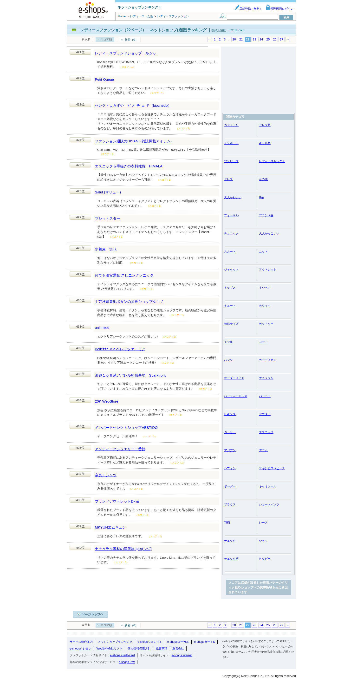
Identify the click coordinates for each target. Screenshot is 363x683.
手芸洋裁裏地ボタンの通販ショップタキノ (129, 301)
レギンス (230, 414)
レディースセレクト (272, 161)
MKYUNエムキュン (110, 527)
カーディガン (267, 360)
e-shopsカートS (204, 641)
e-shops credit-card (122, 655)
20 (234, 39)
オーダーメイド (234, 378)
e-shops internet (182, 655)
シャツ (263, 540)
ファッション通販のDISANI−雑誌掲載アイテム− (134, 141)
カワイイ (265, 305)
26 (274, 39)
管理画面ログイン (279, 8)
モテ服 (228, 342)
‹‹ (209, 39)
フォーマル (231, 215)
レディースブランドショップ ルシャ (125, 53)
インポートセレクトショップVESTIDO (126, 427)
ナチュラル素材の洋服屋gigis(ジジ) (123, 549)
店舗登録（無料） (248, 8)
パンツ (228, 360)
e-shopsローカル (178, 641)
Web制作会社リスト (110, 648)
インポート (231, 143)
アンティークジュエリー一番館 (120, 449)
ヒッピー (265, 558)
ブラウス (230, 504)
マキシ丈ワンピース (272, 468)
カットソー (266, 323)
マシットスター (107, 218)
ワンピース (231, 161)
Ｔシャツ (265, 287)
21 (241, 39)
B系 (261, 197)
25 (268, 39)
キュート (230, 305)
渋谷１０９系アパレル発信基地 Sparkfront (130, 375)
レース (263, 522)
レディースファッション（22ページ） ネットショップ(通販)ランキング (143, 30)
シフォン (230, 468)
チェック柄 (231, 558)
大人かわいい (232, 197)
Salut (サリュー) (108, 192)
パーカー (265, 396)
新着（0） (131, 39)
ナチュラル (266, 378)
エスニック (266, 432)
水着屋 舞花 (106, 249)
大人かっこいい (269, 233)
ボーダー (230, 486)
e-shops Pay (127, 662)
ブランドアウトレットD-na (117, 501)
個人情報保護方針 (139, 648)
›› (287, 39)
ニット (263, 251)
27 (281, 39)
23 (254, 39)
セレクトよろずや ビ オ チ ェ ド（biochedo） (133, 105)
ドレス (228, 179)
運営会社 (178, 648)
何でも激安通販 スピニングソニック (124, 275)
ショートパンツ (269, 504)
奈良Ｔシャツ (106, 475)
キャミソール (267, 486)
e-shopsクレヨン (80, 648)
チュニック (231, 233)
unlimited (102, 327)
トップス (230, 287)
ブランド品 (266, 215)
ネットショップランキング (115, 641)
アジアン (230, 450)
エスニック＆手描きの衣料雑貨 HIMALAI (129, 166)
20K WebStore (106, 401)
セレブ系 (265, 125)
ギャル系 (265, 143)
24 (261, 39)
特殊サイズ (231, 323)
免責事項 (161, 648)
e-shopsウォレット (149, 641)
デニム (263, 450)
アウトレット (267, 269)
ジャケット (231, 269)
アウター (265, 414)
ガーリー (230, 432)
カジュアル (231, 125)
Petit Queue (104, 79)
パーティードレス (235, 396)
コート (263, 342)
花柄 (227, 522)
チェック (230, 540)
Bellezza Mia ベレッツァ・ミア (120, 349)
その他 (263, 179)
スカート (230, 251)
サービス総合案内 (81, 641)
